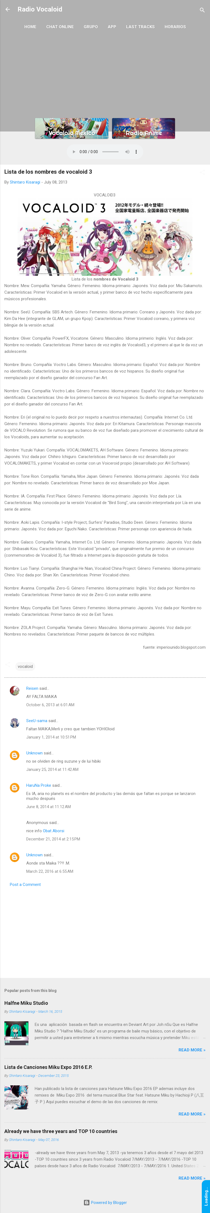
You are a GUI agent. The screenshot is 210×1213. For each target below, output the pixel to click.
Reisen (32, 688)
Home (30, 26)
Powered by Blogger (105, 1202)
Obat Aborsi (53, 830)
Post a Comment (25, 884)
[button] (202, 173)
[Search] (202, 11)
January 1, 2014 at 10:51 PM (51, 737)
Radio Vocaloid (40, 9)
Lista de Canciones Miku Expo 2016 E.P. (48, 1067)
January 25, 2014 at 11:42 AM (52, 769)
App (112, 26)
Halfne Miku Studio (26, 1003)
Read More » (192, 1050)
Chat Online (60, 26)
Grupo (91, 26)
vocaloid (25, 666)
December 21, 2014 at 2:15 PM (53, 839)
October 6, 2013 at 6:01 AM (50, 704)
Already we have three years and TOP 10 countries (60, 1131)
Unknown (34, 753)
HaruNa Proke (38, 785)
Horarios (175, 26)
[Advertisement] (105, 74)
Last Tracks (140, 26)
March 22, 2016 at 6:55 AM (49, 871)
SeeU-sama (36, 720)
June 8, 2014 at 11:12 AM (48, 806)
